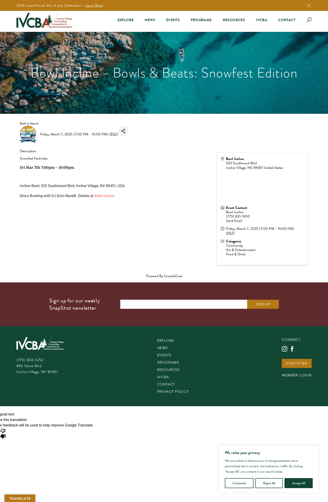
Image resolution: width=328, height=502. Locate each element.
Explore (126, 20)
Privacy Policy (173, 392)
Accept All (298, 483)
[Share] (123, 131)
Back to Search (29, 123)
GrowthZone (173, 276)
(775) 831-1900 (238, 216)
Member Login (297, 375)
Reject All (269, 483)
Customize (239, 483)
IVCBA (261, 20)
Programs (201, 20)
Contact (286, 20)
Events (173, 20)
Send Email (234, 220)
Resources (234, 20)
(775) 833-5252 (30, 360)
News (150, 20)
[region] (269, 469)
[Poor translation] (3, 433)
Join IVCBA (296, 363)
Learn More (94, 5)
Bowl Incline (104, 196)
